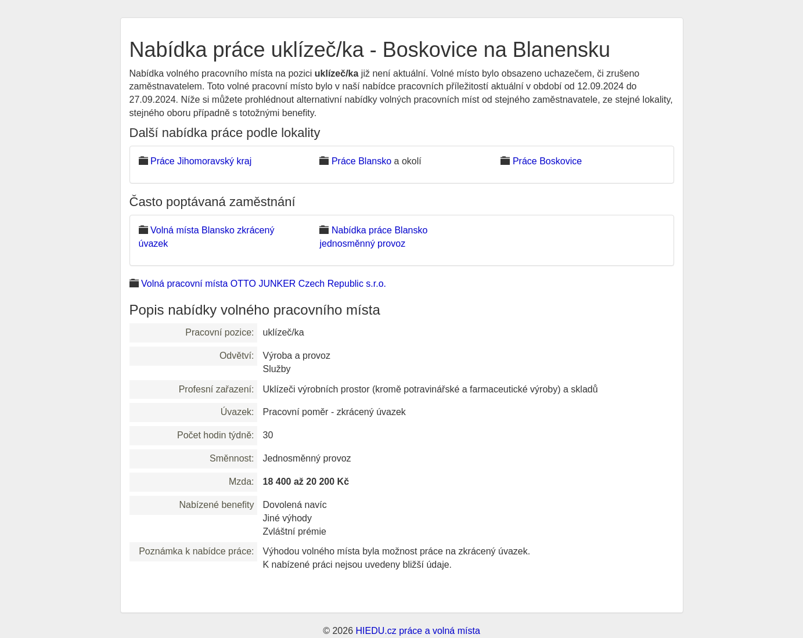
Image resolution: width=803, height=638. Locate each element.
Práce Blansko (361, 161)
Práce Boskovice (547, 161)
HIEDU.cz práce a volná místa (417, 631)
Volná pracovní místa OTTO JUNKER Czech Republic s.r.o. (263, 284)
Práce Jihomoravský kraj (200, 161)
